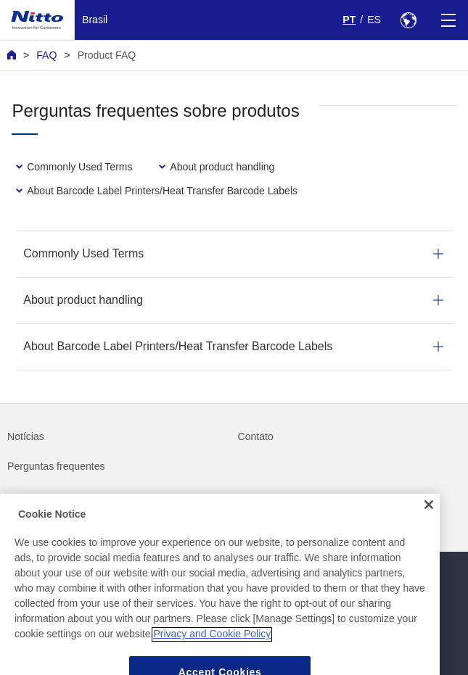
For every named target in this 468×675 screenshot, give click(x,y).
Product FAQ (107, 55)
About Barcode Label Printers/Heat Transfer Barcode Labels (177, 346)
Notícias (25, 436)
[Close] (429, 519)
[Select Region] (408, 20)
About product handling (83, 300)
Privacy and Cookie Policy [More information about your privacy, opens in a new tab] (212, 648)
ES (374, 19)
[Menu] (448, 20)
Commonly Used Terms (83, 253)
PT (349, 19)
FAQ (46, 55)
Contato (256, 436)
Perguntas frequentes (56, 466)
